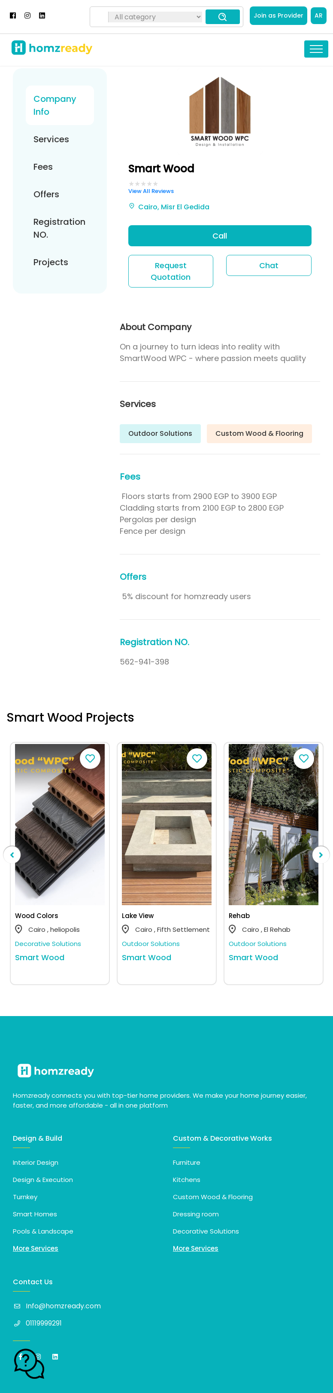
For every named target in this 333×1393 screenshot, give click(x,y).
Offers (46, 194)
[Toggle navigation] (316, 49)
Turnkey (25, 1196)
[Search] (100, 17)
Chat (269, 265)
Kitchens (186, 1179)
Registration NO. (59, 228)
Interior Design (35, 1162)
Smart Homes (35, 1213)
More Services (35, 1248)
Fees (43, 167)
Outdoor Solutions (151, 943)
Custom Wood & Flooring (213, 1196)
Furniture (186, 1162)
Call (219, 235)
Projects (50, 262)
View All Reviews (151, 191)
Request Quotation (171, 271)
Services (51, 139)
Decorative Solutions (48, 943)
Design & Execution (43, 1179)
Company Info (54, 105)
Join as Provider (278, 15)
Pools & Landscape (43, 1231)
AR (319, 15)
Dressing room (196, 1213)
